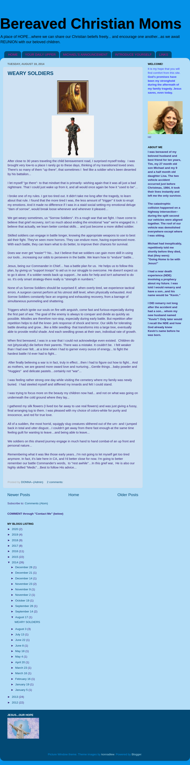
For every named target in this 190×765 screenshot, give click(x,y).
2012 (15, 702)
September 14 (24, 611)
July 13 (20, 634)
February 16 (23, 678)
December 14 (24, 578)
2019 (15, 534)
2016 (15, 551)
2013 (15, 696)
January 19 (22, 684)
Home (73, 495)
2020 (15, 529)
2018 (15, 540)
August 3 (21, 629)
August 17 (22, 617)
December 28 (24, 567)
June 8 (19, 645)
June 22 (20, 640)
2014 (15, 562)
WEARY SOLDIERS (30, 73)
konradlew (107, 754)
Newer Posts (18, 495)
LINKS (163, 54)
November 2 (23, 594)
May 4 (19, 656)
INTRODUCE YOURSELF (133, 54)
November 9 (23, 589)
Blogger (136, 754)
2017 (15, 545)
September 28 (24, 606)
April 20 (20, 662)
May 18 (20, 651)
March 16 (21, 673)
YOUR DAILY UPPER (40, 54)
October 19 (22, 600)
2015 (15, 556)
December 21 (24, 572)
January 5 (21, 689)
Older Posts (127, 495)
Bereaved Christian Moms (91, 23)
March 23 (21, 667)
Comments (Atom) (36, 503)
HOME (13, 54)
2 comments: (55, 482)
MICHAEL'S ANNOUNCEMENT (85, 54)
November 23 (24, 583)
